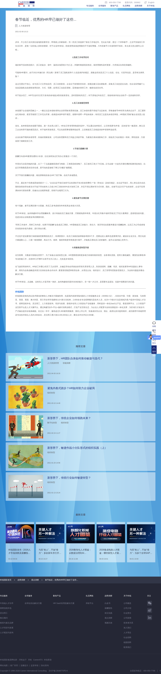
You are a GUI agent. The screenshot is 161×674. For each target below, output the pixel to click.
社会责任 (127, 613)
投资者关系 (128, 623)
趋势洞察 (138, 6)
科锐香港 (48, 660)
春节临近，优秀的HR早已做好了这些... (61, 580)
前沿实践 (108, 613)
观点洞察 (35, 580)
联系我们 (127, 647)
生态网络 (126, 6)
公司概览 (127, 603)
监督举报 (34, 665)
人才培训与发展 (6, 627)
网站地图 (4, 665)
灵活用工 (4, 613)
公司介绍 (127, 608)
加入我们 (127, 627)
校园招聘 (127, 642)
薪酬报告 (108, 608)
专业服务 (90, 6)
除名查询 (45, 665)
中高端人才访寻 (6, 603)
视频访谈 (108, 623)
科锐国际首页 (5, 580)
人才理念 (127, 632)
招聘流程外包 (5, 608)
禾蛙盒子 (23, 660)
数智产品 (114, 6)
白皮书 (107, 603)
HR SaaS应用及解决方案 (63, 603)
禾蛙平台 (89, 603)
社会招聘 (127, 637)
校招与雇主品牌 (6, 623)
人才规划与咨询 (6, 632)
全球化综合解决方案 (33, 603)
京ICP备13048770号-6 (58, 671)
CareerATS (38, 660)
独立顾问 (4, 618)
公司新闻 (127, 618)
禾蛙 (30, 660)
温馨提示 (24, 665)
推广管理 (14, 665)
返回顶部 (156, 353)
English (149, 2)
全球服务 (102, 6)
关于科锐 (150, 6)
